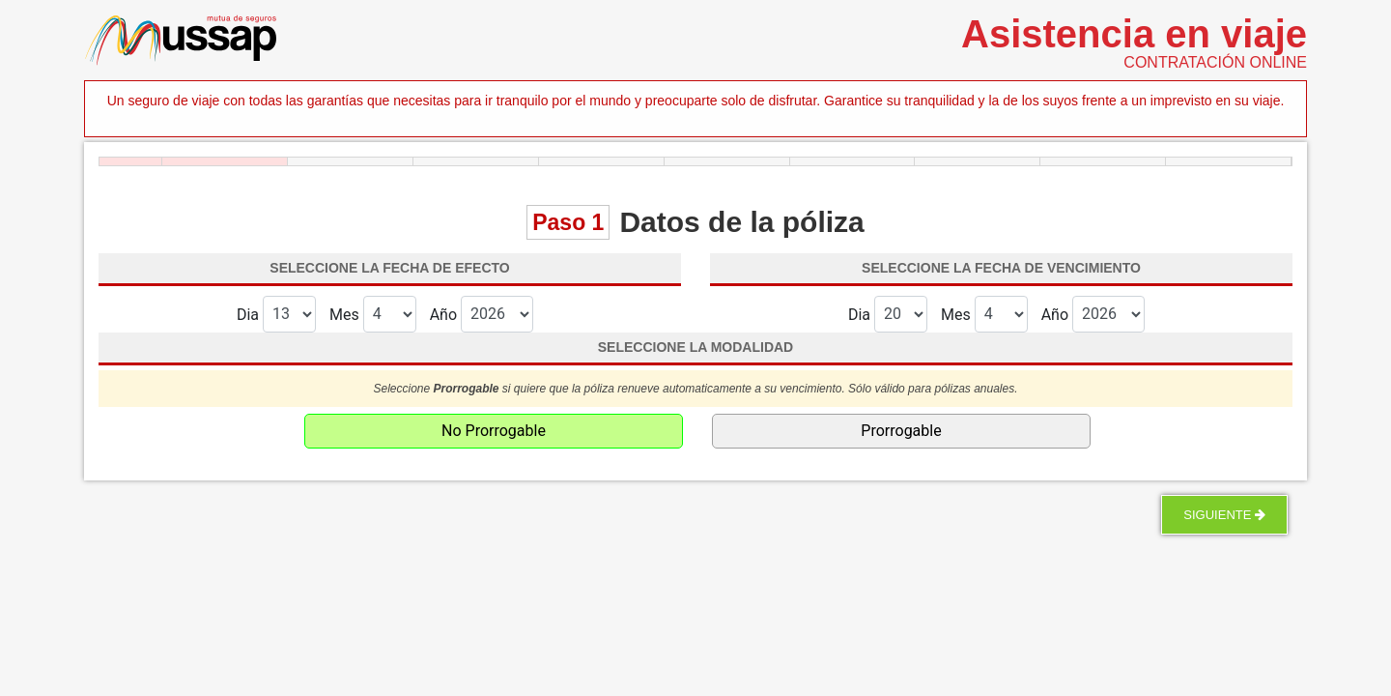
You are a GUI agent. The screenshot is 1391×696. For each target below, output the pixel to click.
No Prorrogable (493, 430)
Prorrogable (901, 430)
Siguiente (1224, 515)
